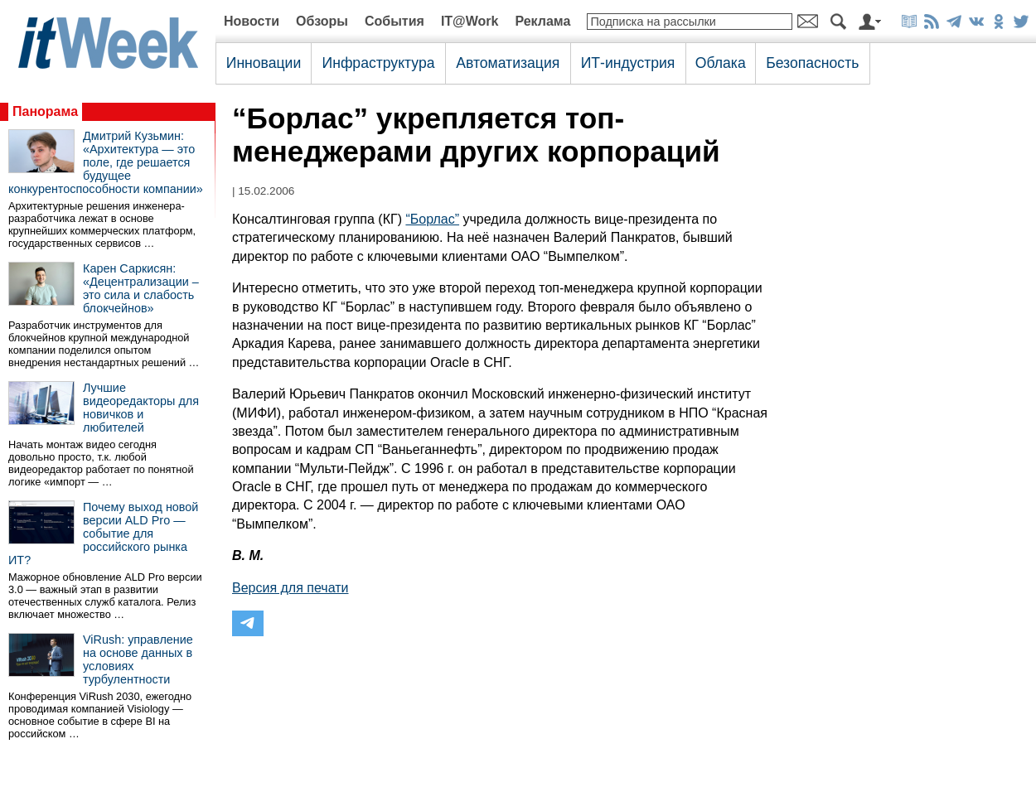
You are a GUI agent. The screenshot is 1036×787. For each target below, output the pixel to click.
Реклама (542, 21)
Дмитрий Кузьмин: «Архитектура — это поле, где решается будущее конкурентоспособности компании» (105, 162)
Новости (251, 21)
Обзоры (322, 21)
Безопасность (812, 63)
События (394, 21)
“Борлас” (432, 219)
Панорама (45, 111)
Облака (720, 63)
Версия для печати (290, 588)
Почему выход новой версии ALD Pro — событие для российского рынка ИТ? (103, 533)
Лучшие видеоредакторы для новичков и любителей (141, 407)
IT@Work (470, 21)
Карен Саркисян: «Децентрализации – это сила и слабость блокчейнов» (141, 288)
